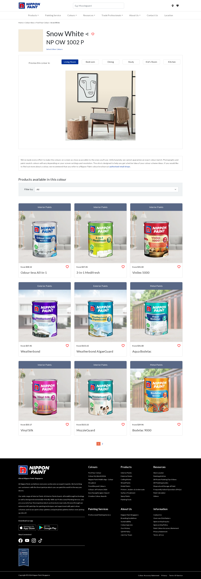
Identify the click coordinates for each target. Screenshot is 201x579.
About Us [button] (134, 15)
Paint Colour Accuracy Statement (166, 528)
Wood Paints (126, 483)
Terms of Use (158, 535)
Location (168, 15)
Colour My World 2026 (97, 476)
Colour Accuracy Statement (148, 575)
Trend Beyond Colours (97, 486)
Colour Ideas (29, 23)
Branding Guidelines (129, 518)
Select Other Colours (54, 49)
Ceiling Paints (126, 479)
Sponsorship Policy (160, 525)
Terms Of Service (176, 575)
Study (131, 61)
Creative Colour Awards (97, 496)
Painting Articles (159, 476)
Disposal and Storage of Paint (164, 486)
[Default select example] (106, 189)
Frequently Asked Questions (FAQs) (167, 489)
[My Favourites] (177, 5)
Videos (156, 496)
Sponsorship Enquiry (161, 522)
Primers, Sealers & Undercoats (133, 489)
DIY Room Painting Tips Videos (165, 479)
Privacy (164, 575)
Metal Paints (125, 486)
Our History (125, 528)
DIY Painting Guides (160, 483)
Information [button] (160, 509)
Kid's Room (151, 61)
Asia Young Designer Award (98, 493)
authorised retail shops (119, 166)
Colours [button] (71, 15)
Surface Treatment (128, 493)
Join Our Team (126, 535)
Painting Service (53, 15)
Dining (110, 61)
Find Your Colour (42, 23)
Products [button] (32, 15)
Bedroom (90, 61)
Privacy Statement (160, 532)
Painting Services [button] (98, 509)
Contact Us (152, 15)
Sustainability (126, 522)
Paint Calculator (159, 493)
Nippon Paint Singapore (129, 515)
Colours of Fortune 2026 (97, 489)
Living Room (70, 61)
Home (20, 23)
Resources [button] (88, 15)
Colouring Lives (127, 525)
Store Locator (158, 473)
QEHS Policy (125, 532)
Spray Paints (125, 496)
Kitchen (172, 61)
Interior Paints (126, 473)
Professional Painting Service (99, 515)
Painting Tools (126, 499)
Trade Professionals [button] (111, 15)
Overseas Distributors (162, 518)
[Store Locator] (173, 5)
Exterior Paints (126, 476)
